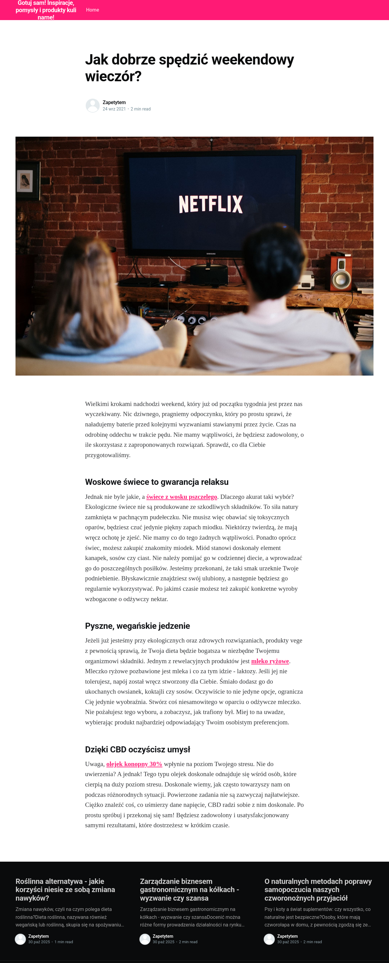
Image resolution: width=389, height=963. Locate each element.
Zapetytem (114, 102)
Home (92, 10)
